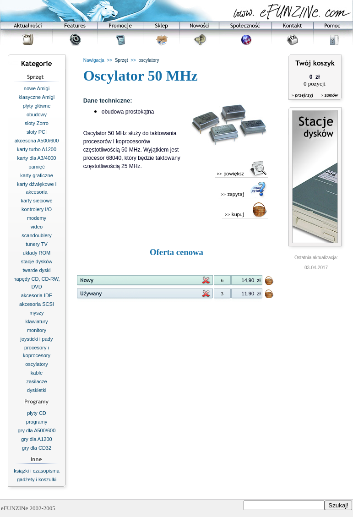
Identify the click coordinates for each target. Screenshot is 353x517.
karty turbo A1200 (36, 149)
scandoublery (36, 235)
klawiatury (37, 321)
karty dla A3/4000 (36, 158)
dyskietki (36, 390)
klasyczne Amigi (36, 97)
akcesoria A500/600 (37, 140)
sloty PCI (37, 132)
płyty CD (36, 413)
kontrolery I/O (37, 209)
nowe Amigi (36, 88)
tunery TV (37, 244)
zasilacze (36, 381)
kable (37, 373)
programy (36, 421)
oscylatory (36, 364)
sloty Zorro (37, 123)
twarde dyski (36, 270)
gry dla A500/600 (37, 430)
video (37, 226)
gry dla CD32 (36, 448)
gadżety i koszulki (36, 479)
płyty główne (37, 106)
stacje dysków (36, 261)
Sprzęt (121, 60)
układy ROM (37, 253)
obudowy (37, 114)
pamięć (36, 166)
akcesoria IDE (36, 295)
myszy (36, 313)
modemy (36, 218)
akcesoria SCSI (36, 304)
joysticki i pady (37, 339)
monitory (36, 330)
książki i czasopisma (37, 470)
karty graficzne (36, 175)
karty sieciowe (36, 200)
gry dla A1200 (36, 439)
